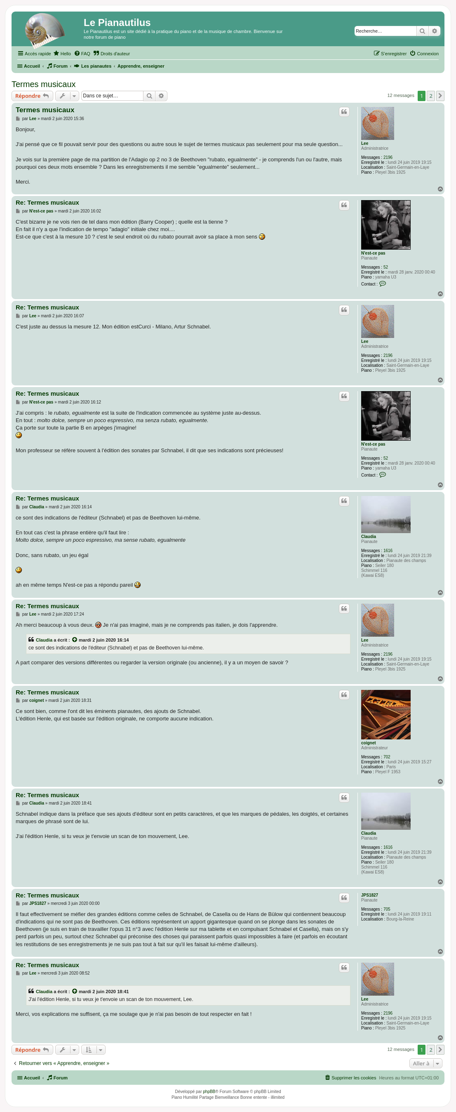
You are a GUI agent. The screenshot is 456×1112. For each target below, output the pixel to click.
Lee (364, 143)
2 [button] (430, 95)
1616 (388, 550)
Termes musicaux (44, 84)
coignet (368, 743)
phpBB (209, 1091)
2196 (388, 157)
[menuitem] (62, 54)
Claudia (368, 536)
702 (386, 757)
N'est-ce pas (373, 253)
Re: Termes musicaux (47, 202)
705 (386, 909)
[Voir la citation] (75, 640)
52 (385, 267)
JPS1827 (369, 895)
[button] (440, 96)
